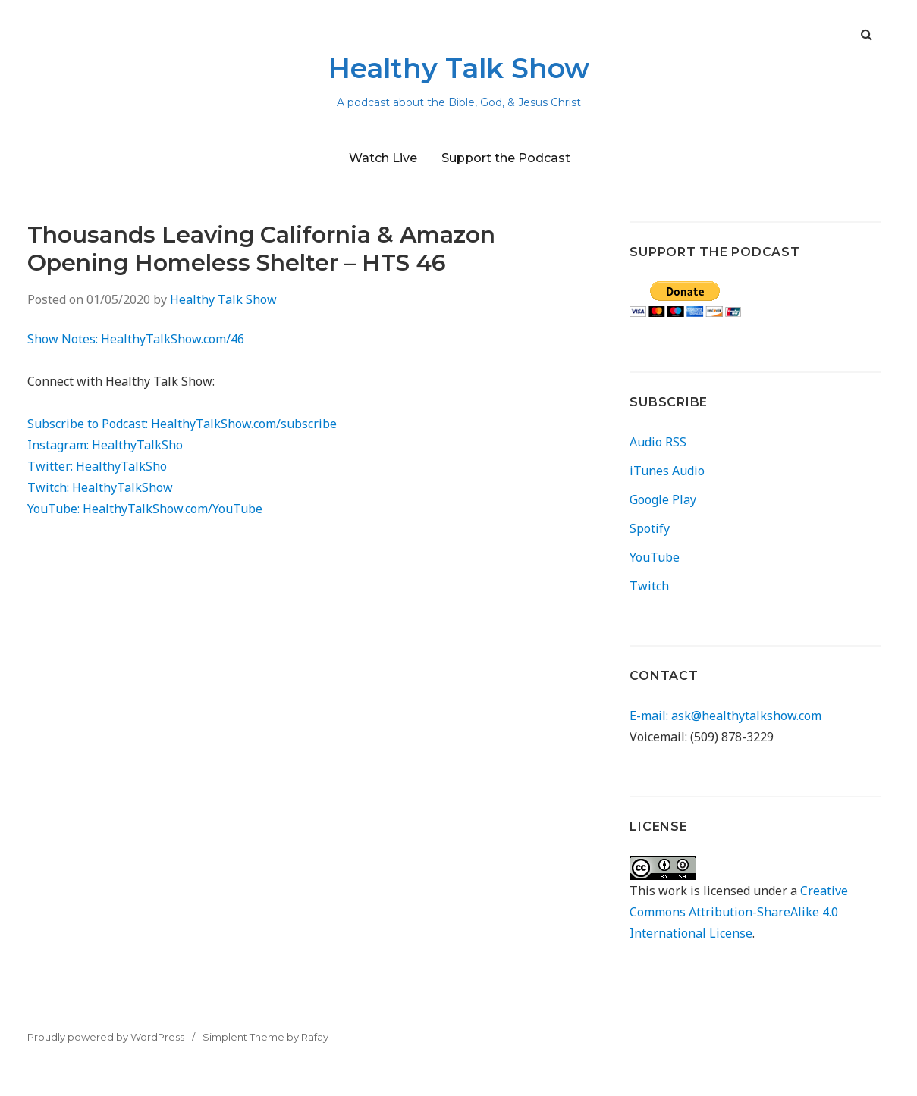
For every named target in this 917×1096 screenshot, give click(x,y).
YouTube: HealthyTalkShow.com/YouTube (144, 508)
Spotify (650, 528)
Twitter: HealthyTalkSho (97, 466)
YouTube (655, 557)
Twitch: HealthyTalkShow (100, 487)
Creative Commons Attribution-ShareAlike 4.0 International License (739, 911)
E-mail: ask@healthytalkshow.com (725, 715)
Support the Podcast (505, 158)
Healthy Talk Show (458, 68)
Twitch (649, 586)
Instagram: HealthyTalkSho (105, 445)
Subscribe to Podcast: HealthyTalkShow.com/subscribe (182, 423)
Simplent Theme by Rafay (265, 1037)
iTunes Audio (667, 470)
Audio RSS (658, 442)
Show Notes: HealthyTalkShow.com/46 (135, 338)
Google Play (663, 499)
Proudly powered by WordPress (105, 1037)
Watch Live (383, 158)
